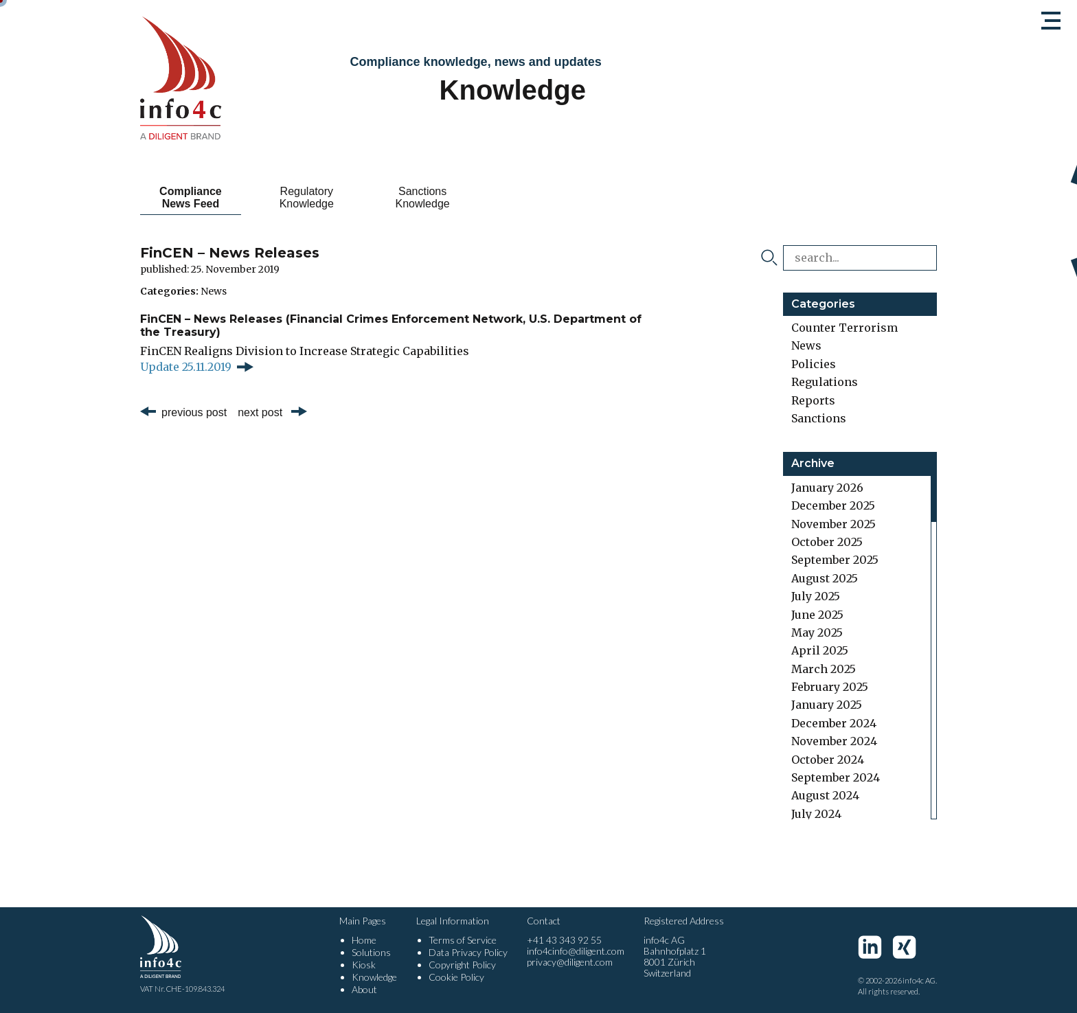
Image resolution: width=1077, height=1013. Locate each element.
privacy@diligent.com (570, 962)
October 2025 (827, 542)
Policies (813, 364)
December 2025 (833, 505)
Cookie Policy (456, 977)
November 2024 (834, 741)
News (214, 291)
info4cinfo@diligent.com (575, 951)
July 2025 (815, 596)
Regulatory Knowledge (307, 197)
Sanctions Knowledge (423, 197)
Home (364, 940)
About (364, 989)
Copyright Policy (462, 964)
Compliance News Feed (190, 197)
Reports (813, 400)
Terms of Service (463, 940)
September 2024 (835, 777)
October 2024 (827, 759)
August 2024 (825, 795)
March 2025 (823, 669)
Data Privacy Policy (468, 952)
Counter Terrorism (844, 327)
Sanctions (818, 418)
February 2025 (829, 687)
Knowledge (374, 977)
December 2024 (833, 723)
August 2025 (824, 578)
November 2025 (833, 524)
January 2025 (826, 705)
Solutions (371, 952)
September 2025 (834, 560)
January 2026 (827, 487)
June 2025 (817, 615)
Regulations (824, 382)
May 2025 (817, 632)
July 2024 (816, 814)
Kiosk (364, 964)
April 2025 (819, 650)
